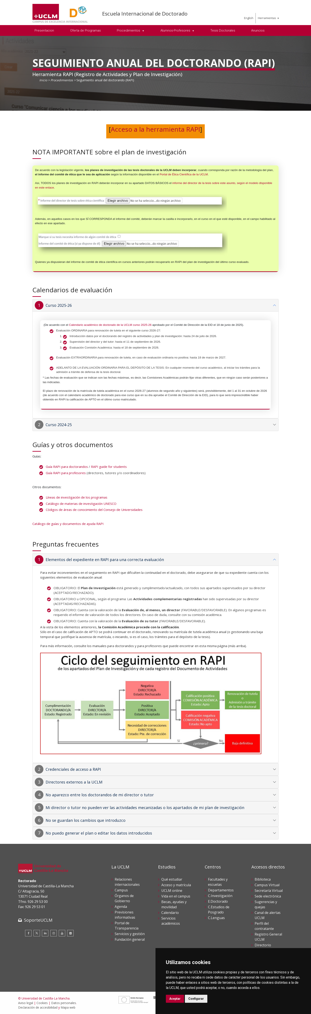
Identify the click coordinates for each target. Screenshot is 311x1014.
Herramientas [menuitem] (267, 18)
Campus (121, 890)
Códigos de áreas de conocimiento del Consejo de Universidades (94, 509)
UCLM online (171, 890)
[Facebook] (28, 933)
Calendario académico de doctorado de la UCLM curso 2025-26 (110, 324)
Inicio (43, 80)
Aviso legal (25, 1003)
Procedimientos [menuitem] (129, 30)
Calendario (170, 912)
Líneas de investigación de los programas (76, 497)
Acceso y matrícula (176, 885)
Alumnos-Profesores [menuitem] (175, 30)
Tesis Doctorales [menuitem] (222, 30)
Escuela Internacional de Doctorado (144, 13)
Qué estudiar (171, 879)
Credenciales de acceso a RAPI (73, 769)
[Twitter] (36, 933)
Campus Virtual (267, 885)
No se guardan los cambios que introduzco (85, 820)
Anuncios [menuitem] (258, 30)
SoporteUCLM (38, 920)
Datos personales (63, 1003)
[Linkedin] (45, 933)
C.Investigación (220, 895)
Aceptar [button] (175, 998)
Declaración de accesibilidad (37, 1007)
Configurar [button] (196, 998)
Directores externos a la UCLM (74, 782)
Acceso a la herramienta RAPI (155, 129)
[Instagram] (53, 933)
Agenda (121, 906)
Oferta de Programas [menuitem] (85, 30)
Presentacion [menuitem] (44, 30)
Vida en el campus (175, 896)
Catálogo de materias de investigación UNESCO (81, 503)
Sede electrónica (268, 896)
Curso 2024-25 (59, 424)
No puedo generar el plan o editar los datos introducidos (99, 833)
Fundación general (130, 939)
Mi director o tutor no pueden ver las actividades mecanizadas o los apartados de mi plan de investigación (145, 807)
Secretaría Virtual (269, 890)
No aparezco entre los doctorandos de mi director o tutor (100, 794)
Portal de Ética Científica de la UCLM (184, 174)
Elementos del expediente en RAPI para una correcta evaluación (105, 559)
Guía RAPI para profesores (66, 473)
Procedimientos (62, 80)
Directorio (263, 945)
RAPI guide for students (109, 466)
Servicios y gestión (130, 933)
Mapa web (68, 1007)
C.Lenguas (216, 917)
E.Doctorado (218, 901)
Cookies (42, 1003)
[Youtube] (62, 933)
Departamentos (221, 890)
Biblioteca (263, 879)
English (248, 18)
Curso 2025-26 (59, 305)
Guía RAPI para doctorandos (67, 466)
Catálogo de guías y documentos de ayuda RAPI (68, 523)
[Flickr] (70, 933)
